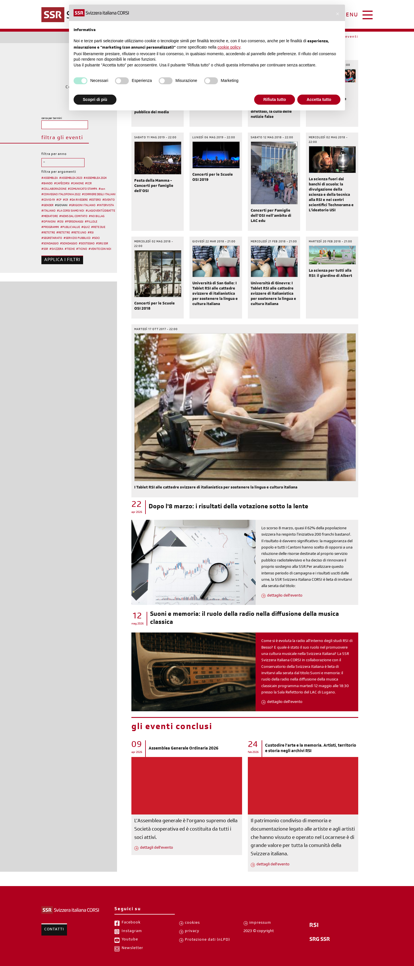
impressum (260, 923)
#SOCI (96, 238)
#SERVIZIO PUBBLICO (77, 238)
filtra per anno (54, 154)
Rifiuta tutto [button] (274, 99)
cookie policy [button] (229, 47)
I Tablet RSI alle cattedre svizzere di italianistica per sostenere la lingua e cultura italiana (215, 488)
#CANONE (77, 183)
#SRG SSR (102, 243)
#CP (59, 200)
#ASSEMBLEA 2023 (70, 178)
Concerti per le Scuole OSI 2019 (212, 177)
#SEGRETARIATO (51, 238)
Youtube (130, 940)
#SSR (44, 249)
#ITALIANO (48, 211)
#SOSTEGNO (87, 243)
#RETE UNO (78, 232)
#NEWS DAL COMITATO (73, 216)
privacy (192, 931)
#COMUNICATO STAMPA (82, 189)
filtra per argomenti (58, 172)
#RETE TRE (48, 232)
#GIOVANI (61, 205)
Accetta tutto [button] (318, 99)
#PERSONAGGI (74, 222)
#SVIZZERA (56, 249)
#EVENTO (108, 200)
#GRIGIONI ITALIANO (82, 205)
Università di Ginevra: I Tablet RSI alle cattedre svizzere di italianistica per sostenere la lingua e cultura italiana (273, 294)
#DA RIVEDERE (79, 200)
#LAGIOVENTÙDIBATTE (100, 211)
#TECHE (70, 249)
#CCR (88, 183)
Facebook (131, 923)
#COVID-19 (48, 200)
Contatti (54, 930)
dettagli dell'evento (156, 848)
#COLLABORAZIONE (53, 189)
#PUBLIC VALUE (70, 227)
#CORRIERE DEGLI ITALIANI (99, 194)
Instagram (132, 931)
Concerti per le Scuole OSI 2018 (154, 306)
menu (349, 15)
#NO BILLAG (96, 216)
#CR (65, 200)
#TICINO (81, 249)
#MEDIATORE (49, 216)
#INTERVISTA (105, 205)
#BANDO (47, 183)
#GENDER (47, 205)
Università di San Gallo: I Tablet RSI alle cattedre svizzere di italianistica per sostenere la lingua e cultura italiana (215, 294)
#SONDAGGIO (50, 243)
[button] (337, 13)
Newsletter (132, 948)
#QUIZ (85, 227)
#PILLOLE (91, 222)
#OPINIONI (48, 222)
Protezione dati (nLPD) (207, 940)
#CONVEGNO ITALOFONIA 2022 (60, 194)
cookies (192, 923)
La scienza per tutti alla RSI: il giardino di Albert (330, 273)
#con (102, 189)
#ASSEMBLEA (49, 178)
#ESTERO (95, 200)
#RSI (91, 232)
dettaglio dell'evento (284, 596)
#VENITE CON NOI (100, 249)
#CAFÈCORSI (62, 183)
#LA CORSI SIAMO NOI (70, 211)
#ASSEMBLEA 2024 (95, 178)
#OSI (60, 222)
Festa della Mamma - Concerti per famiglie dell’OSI (153, 186)
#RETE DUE (98, 227)
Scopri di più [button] (95, 99)
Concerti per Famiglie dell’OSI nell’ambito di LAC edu (271, 216)
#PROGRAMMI (50, 227)
